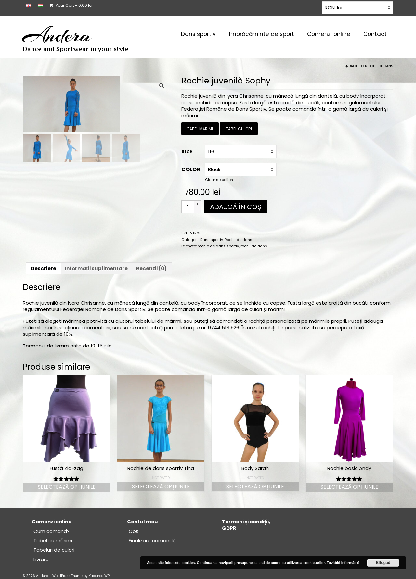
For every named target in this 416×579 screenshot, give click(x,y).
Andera (57, 35)
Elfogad (383, 562)
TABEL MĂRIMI (200, 129)
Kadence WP (99, 575)
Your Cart (70, 5)
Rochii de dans (379, 66)
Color (190, 169)
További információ (343, 563)
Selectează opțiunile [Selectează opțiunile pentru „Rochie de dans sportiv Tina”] (161, 486)
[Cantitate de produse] (187, 206)
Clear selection (219, 179)
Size (186, 151)
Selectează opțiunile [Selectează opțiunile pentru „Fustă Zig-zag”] (67, 487)
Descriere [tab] (43, 268)
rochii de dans (253, 246)
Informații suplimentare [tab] (96, 268)
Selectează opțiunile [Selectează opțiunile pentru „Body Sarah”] (255, 486)
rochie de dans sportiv (218, 246)
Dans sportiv (211, 239)
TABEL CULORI (239, 129)
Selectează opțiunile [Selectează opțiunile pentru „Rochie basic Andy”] (349, 487)
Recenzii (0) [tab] (151, 268)
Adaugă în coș (235, 206)
